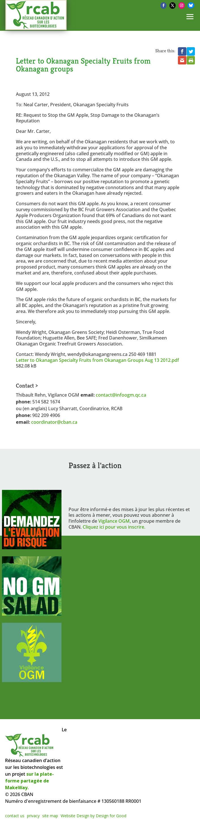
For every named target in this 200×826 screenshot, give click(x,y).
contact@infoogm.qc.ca (121, 395)
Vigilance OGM (114, 521)
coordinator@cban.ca (54, 422)
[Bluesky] (191, 5)
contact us (14, 815)
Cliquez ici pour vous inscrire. (114, 527)
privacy (33, 815)
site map (50, 815)
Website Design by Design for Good (93, 815)
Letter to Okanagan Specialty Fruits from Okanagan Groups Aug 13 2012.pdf (97, 360)
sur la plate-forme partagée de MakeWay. (29, 781)
